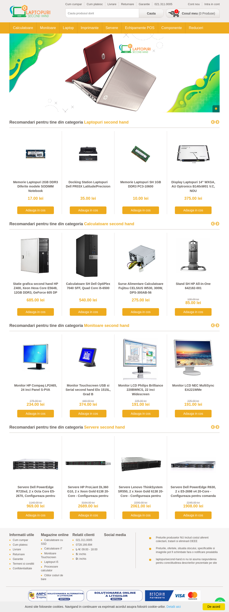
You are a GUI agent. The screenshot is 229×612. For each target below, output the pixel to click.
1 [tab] (216, 108)
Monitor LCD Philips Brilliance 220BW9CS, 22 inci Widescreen (140, 390)
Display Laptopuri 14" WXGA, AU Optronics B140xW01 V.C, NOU (193, 186)
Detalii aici (173, 606)
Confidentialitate (22, 568)
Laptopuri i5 (51, 562)
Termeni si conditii (23, 563)
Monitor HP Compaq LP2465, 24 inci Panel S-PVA (35, 388)
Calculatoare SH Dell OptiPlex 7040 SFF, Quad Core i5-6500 (88, 286)
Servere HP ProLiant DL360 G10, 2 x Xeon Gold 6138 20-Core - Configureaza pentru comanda (88, 493)
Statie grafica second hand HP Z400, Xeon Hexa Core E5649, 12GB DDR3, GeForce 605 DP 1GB (35, 290)
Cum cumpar (73, 4)
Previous (213, 122)
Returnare (127, 4)
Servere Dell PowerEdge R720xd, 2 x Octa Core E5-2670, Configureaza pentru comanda (35, 493)
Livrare (112, 4)
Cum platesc (95, 4)
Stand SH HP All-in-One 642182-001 (193, 286)
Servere (112, 28)
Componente (171, 28)
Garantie (144, 4)
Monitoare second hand (106, 325)
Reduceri (196, 28)
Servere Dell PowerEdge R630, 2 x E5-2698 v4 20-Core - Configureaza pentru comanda (193, 491)
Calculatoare (23, 28)
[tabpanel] (114, 73)
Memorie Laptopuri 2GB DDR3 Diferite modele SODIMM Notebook (35, 186)
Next (217, 122)
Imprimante (90, 28)
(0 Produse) (198, 13)
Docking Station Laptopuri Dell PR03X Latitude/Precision (88, 184)
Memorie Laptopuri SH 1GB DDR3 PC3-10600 (140, 184)
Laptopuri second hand (106, 122)
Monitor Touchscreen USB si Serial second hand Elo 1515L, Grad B (88, 390)
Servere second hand (104, 427)
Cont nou (194, 4)
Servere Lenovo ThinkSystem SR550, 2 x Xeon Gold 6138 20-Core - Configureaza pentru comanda (140, 493)
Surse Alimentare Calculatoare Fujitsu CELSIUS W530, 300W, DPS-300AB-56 (140, 288)
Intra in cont (212, 4)
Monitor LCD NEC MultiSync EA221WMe (193, 388)
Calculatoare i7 (53, 548)
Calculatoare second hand (109, 224)
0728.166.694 (84, 545)
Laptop (68, 28)
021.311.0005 (163, 4)
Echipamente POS (140, 28)
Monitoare (48, 28)
